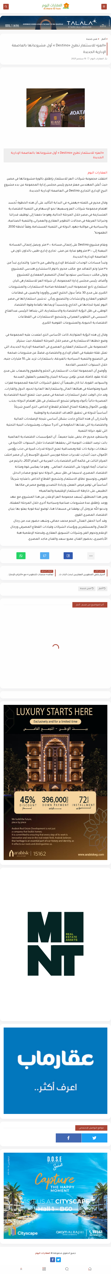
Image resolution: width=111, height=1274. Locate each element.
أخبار (104, 39)
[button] (68, 555)
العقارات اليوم (42, 1253)
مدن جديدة (91, 39)
